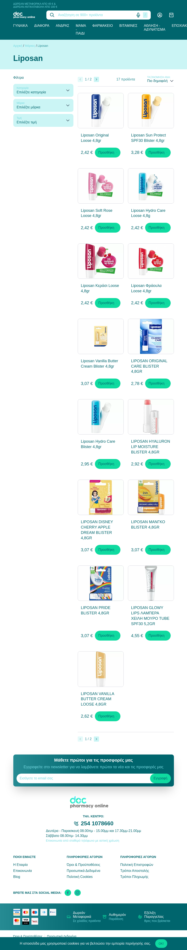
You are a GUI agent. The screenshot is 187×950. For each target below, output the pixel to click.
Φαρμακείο (102, 25)
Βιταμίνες (128, 25)
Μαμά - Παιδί (81, 29)
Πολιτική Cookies (80, 877)
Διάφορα (41, 25)
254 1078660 (97, 823)
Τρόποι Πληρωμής (134, 877)
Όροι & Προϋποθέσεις (83, 865)
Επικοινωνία (22, 871)
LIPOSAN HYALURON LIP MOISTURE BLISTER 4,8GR (150, 446)
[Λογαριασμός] (159, 15)
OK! (161, 943)
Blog (16, 877)
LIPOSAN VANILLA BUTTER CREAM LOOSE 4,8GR (97, 699)
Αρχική (18, 45)
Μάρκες (30, 45)
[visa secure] (26, 921)
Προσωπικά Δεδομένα (83, 871)
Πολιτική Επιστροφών (136, 865)
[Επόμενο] (96, 79)
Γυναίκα (20, 25)
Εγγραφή (160, 778)
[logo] (26, 15)
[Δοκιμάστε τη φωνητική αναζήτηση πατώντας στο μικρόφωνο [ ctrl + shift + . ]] (138, 15)
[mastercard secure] (17, 921)
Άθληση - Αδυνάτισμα (154, 27)
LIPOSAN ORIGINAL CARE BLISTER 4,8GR (149, 366)
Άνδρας (62, 25)
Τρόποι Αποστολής (134, 871)
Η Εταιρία (20, 865)
